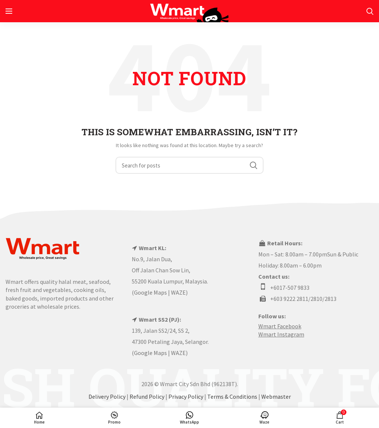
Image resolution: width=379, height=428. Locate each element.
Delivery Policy (106, 396)
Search (253, 165)
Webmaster (276, 396)
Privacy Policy (185, 396)
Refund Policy (147, 396)
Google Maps (150, 292)
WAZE (178, 292)
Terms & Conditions (232, 396)
